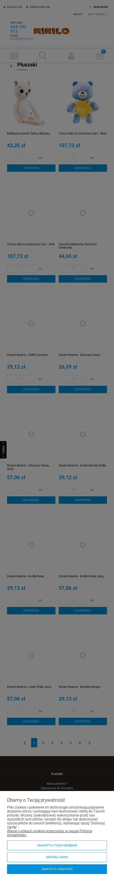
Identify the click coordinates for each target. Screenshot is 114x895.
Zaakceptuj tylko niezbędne (57, 845)
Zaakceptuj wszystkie (57, 869)
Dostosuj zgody (57, 857)
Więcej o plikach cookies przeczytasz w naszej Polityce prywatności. (49, 833)
